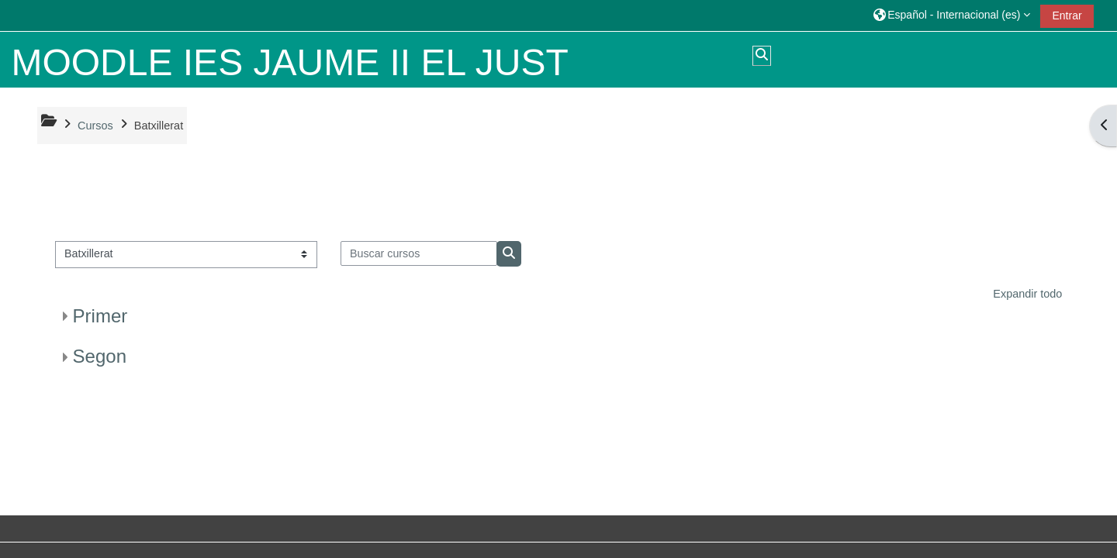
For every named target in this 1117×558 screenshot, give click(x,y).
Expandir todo (1027, 294)
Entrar (1066, 15)
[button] (951, 15)
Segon (99, 356)
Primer (100, 315)
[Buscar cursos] (419, 253)
